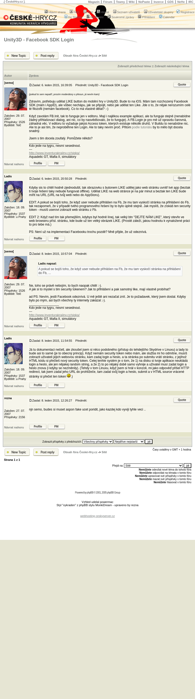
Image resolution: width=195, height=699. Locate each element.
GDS (170, 1)
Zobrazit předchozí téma (134, 66)
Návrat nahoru (14, 164)
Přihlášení (146, 17)
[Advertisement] (97, 525)
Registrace (185, 12)
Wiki (132, 1)
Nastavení (95, 17)
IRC (190, 1)
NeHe (181, 1)
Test (88, 12)
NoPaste (144, 1)
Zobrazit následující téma (171, 66)
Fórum (107, 1)
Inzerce (159, 1)
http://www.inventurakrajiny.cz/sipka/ (54, 153)
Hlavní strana (55, 12)
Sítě (104, 55)
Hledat (103, 12)
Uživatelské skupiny (159, 12)
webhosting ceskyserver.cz (97, 515)
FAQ (74, 12)
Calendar (167, 17)
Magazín (93, 1)
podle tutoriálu (142, 127)
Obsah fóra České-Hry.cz (80, 55)
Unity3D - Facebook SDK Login (39, 39)
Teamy (120, 1)
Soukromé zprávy (121, 17)
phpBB (90, 492)
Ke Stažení (73, 17)
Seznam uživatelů (126, 12)
